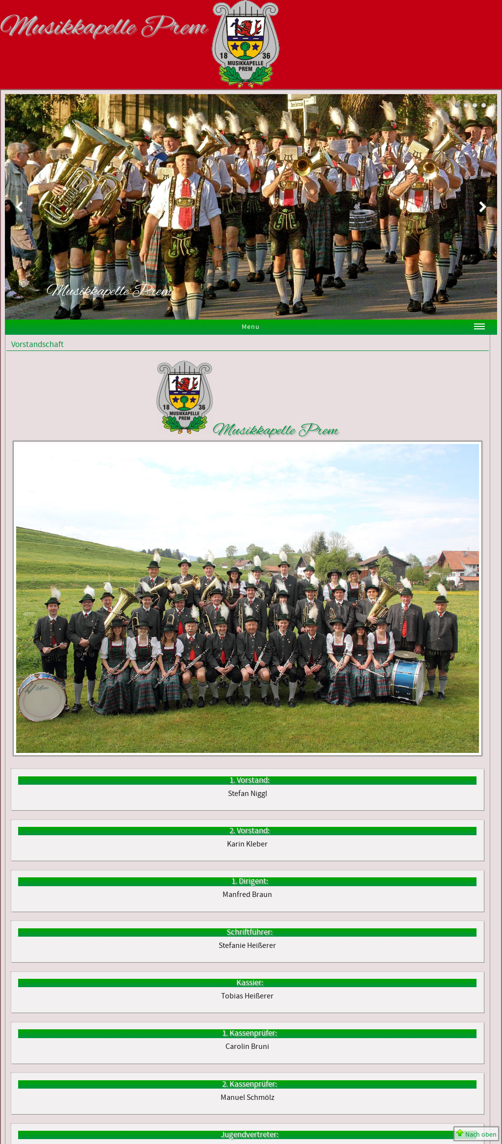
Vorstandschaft (37, 344)
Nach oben (476, 1134)
